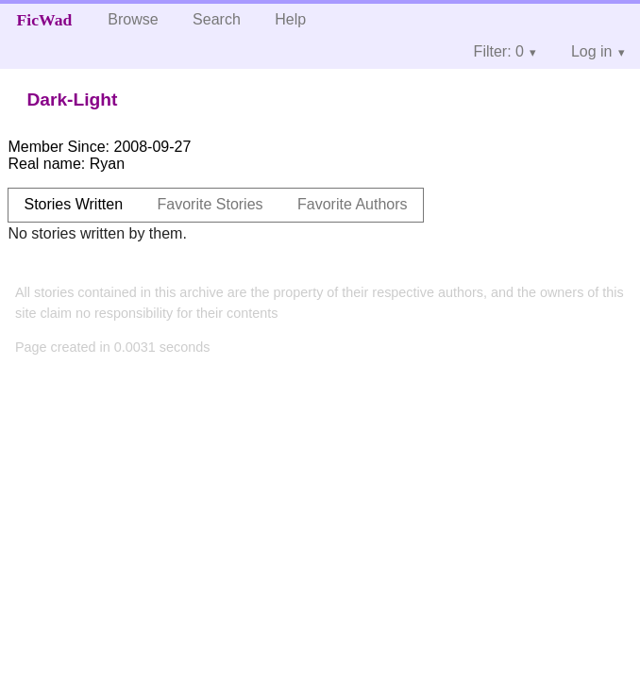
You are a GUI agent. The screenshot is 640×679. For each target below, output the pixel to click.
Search (217, 19)
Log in (592, 51)
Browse (133, 19)
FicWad (45, 19)
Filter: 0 (499, 51)
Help (290, 19)
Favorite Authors (352, 204)
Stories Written (73, 204)
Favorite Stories (210, 204)
